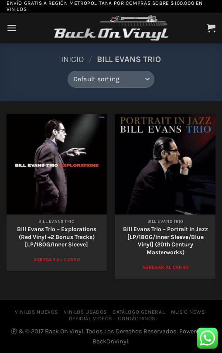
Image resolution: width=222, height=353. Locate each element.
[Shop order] (111, 79)
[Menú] (12, 27)
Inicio (72, 59)
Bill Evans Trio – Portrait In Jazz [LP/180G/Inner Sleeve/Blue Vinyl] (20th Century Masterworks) (165, 241)
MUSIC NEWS (188, 312)
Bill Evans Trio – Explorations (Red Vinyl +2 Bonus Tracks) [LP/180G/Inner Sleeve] (56, 237)
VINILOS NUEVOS (36, 312)
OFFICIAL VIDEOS (90, 318)
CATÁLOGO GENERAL (139, 312)
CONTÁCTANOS (136, 318)
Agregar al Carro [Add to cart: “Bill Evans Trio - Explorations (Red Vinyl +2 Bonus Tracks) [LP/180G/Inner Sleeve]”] (57, 260)
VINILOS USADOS (85, 312)
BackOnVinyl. (111, 341)
